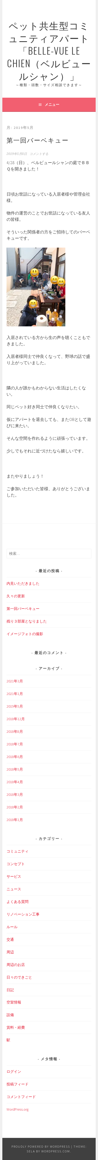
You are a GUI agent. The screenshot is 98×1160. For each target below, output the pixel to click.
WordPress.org (17, 1109)
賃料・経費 (16, 1027)
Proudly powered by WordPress (40, 1146)
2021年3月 (15, 681)
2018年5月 (15, 769)
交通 (10, 939)
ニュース (14, 889)
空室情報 (14, 1002)
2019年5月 (15, 706)
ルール (12, 926)
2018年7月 (15, 744)
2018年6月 (15, 756)
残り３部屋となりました (27, 621)
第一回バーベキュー (38, 139)
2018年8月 (15, 731)
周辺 (10, 952)
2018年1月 (15, 819)
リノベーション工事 (23, 914)
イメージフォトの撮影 (25, 633)
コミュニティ (17, 851)
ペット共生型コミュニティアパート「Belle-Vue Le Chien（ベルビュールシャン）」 (49, 50)
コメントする (39, 154)
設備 (10, 1014)
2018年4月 (15, 782)
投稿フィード (17, 1084)
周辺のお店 (16, 964)
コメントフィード (21, 1096)
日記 (10, 989)
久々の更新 (16, 596)
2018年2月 (15, 807)
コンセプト (16, 863)
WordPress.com (55, 1151)
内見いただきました (23, 583)
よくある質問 (17, 901)
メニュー (52, 104)
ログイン (14, 1071)
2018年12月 (16, 719)
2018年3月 (15, 794)
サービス (14, 876)
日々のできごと (19, 977)
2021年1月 (15, 693)
